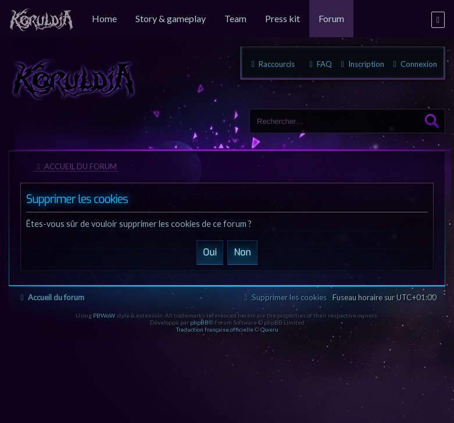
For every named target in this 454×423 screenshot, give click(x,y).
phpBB (199, 322)
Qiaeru (269, 329)
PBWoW (104, 315)
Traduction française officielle (214, 329)
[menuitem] (41, 18)
